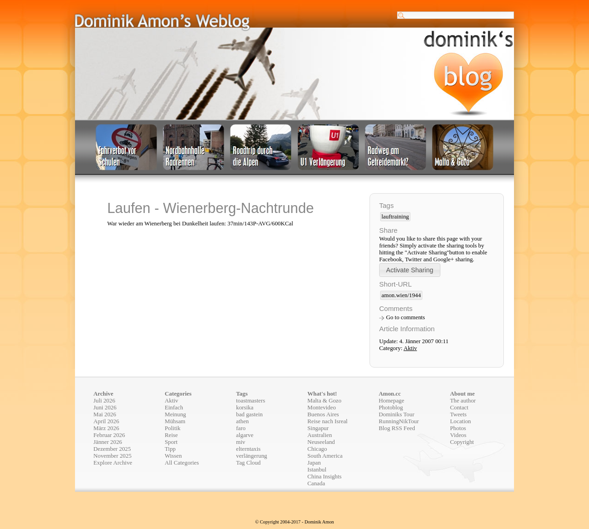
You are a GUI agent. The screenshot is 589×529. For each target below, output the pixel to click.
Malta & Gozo (324, 400)
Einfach (174, 407)
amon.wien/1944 (401, 295)
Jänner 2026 (107, 442)
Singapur (318, 428)
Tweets (458, 414)
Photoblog (391, 407)
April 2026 (106, 421)
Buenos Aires (323, 414)
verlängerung (251, 456)
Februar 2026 (109, 435)
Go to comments (405, 317)
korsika (245, 407)
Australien (319, 435)
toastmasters (250, 400)
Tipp (170, 449)
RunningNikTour (399, 421)
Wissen (173, 456)
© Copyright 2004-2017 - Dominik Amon (294, 521)
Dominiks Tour (396, 414)
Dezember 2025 (112, 449)
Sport (171, 442)
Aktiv (410, 348)
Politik (172, 428)
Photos (458, 428)
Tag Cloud (248, 463)
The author (463, 400)
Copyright (462, 442)
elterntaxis (248, 449)
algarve (245, 435)
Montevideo (321, 407)
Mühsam (175, 421)
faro (241, 428)
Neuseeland (321, 442)
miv (240, 442)
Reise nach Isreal (327, 421)
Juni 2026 (104, 407)
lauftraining (395, 216)
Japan (314, 463)
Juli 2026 (104, 400)
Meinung (175, 414)
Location (460, 421)
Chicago (317, 449)
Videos (458, 435)
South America (324, 456)
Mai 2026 (104, 414)
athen (242, 421)
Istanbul (316, 469)
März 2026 (106, 428)
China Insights (324, 476)
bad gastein (249, 414)
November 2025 (112, 456)
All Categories (182, 463)
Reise (171, 435)
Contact (459, 407)
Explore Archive (112, 463)
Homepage (391, 400)
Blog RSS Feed (397, 428)
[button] (409, 269)
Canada (316, 483)
